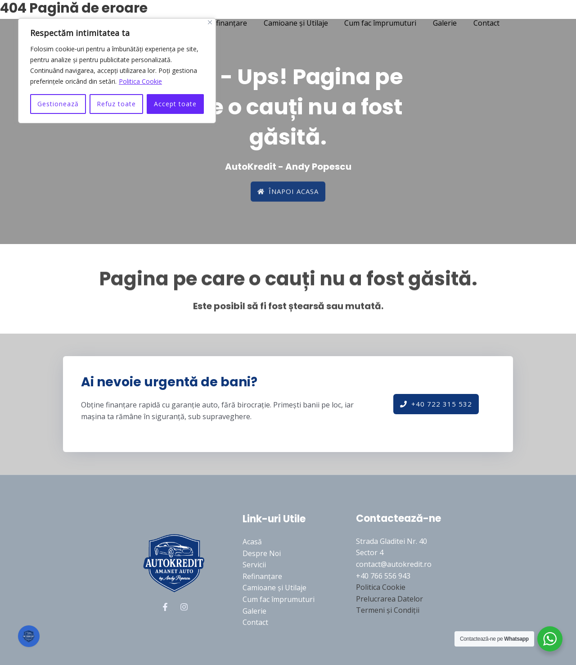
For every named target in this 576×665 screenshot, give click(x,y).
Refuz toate (116, 104)
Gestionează (58, 104)
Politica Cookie (140, 81)
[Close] (210, 22)
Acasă (252, 542)
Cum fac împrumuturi (378, 23)
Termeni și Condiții (387, 610)
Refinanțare (228, 23)
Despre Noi (262, 553)
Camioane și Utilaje (295, 23)
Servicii (254, 565)
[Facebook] (165, 607)
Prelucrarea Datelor (389, 599)
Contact (479, 23)
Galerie (440, 23)
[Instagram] (184, 607)
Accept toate (175, 104)
